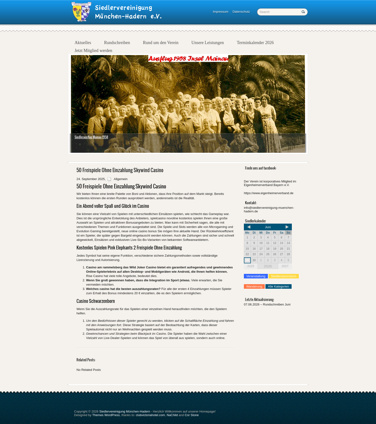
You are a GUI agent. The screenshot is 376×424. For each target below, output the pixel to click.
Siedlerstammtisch (283, 276)
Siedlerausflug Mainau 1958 (91, 137)
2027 (285, 266)
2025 (250, 266)
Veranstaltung (255, 276)
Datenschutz (241, 11)
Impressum (220, 11)
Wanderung (254, 286)
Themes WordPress (106, 415)
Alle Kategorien (278, 286)
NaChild (172, 415)
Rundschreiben (117, 42)
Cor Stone (192, 415)
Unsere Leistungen (207, 42)
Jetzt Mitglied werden (93, 50)
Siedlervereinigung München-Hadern (124, 411)
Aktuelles (83, 42)
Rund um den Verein (160, 42)
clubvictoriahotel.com (150, 415)
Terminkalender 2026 (255, 42)
